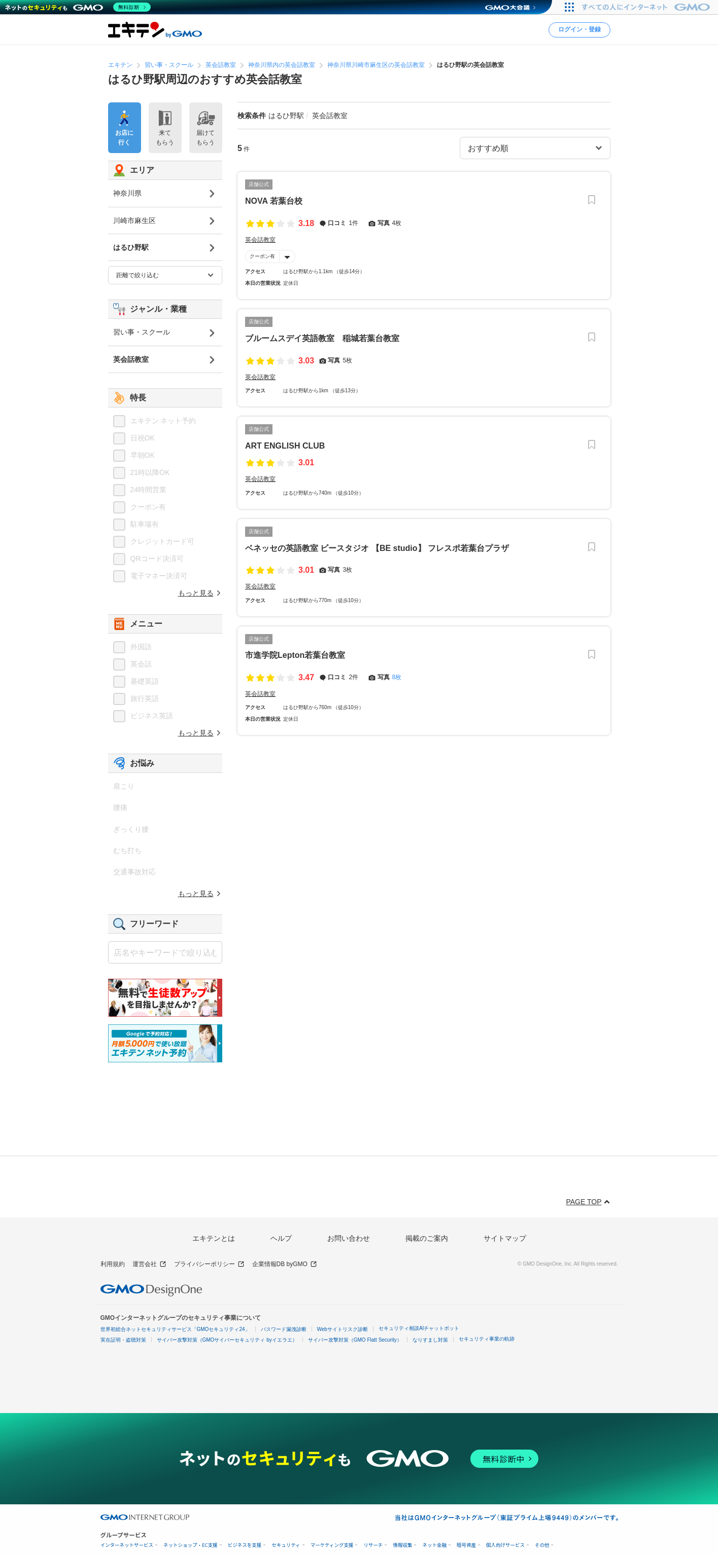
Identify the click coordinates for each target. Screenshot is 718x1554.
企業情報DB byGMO (284, 1264)
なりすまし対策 (430, 1340)
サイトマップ (505, 1238)
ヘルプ (281, 1238)
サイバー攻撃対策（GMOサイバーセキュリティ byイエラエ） (227, 1340)
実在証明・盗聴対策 (123, 1340)
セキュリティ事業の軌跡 (487, 1339)
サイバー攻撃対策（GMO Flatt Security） (355, 1340)
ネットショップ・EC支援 (190, 1545)
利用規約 (112, 1264)
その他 (542, 1545)
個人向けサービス (505, 1545)
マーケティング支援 (332, 1545)
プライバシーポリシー (209, 1264)
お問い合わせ (348, 1238)
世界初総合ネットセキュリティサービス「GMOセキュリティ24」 (175, 1329)
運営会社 (149, 1264)
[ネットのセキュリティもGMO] (78, 7)
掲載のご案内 (426, 1238)
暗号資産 (466, 1545)
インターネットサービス (127, 1545)
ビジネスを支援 (245, 1545)
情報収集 (402, 1545)
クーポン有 (262, 256)
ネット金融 (434, 1545)
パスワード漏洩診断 (283, 1329)
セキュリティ (285, 1545)
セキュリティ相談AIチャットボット (419, 1328)
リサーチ (373, 1545)
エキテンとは (213, 1238)
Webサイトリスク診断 (342, 1329)
